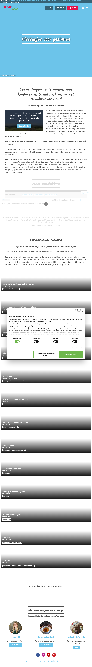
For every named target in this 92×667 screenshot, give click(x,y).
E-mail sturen (15, 645)
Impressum (28, 661)
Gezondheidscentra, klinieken (9, 565)
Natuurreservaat (6, 404)
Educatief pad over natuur (18, 450)
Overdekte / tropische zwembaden (25, 565)
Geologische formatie (16, 542)
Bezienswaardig (6, 289)
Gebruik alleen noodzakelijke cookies (46, 354)
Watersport (5, 335)
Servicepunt (14, 289)
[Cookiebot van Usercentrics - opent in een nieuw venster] (75, 310)
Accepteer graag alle (71, 354)
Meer (76, 647)
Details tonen (76, 348)
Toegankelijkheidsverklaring (53, 661)
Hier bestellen (46, 645)
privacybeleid (34, 118)
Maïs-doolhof (6, 496)
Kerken (4, 427)
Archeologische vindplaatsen (9, 381)
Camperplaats (6, 312)
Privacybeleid (38, 661)
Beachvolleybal (6, 358)
